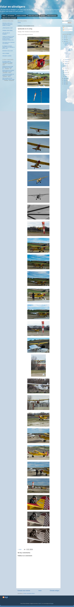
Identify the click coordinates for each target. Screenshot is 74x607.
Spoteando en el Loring (68, 45)
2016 (65, 39)
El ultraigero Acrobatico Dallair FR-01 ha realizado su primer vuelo (8, 47)
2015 (65, 41)
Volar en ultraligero (12, 6)
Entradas (65, 27)
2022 (65, 36)
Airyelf (39, 603)
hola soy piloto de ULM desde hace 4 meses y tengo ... (8, 79)
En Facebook (11, 15)
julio (66, 65)
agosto (66, 63)
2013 (65, 80)
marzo (66, 72)
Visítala (19, 22)
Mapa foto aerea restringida (9, 17)
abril (66, 70)
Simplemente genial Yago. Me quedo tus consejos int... (7, 67)
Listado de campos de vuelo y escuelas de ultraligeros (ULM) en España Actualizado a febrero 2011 (8, 38)
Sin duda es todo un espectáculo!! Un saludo (7, 62)
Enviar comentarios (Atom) (29, 593)
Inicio (4, 15)
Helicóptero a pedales (6, 55)
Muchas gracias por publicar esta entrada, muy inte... (8, 71)
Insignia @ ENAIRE (21, 15)
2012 (65, 82)
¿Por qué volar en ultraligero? (6, 33)
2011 (65, 83)
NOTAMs (43, 15)
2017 (65, 37)
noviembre (67, 59)
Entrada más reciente (24, 590)
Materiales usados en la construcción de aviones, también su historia (7, 24)
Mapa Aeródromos (51, 15)
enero (66, 76)
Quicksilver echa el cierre (7, 50)
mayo (66, 68)
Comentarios (66, 30)
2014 (65, 78)
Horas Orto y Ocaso (33, 15)
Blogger (51, 603)
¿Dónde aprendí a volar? (7, 27)
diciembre (67, 43)
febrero (66, 74)
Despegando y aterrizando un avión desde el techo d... (68, 55)
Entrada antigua (54, 590)
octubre (66, 61)
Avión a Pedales (5, 53)
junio (66, 66)
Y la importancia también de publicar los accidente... (8, 75)
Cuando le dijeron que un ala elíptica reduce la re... (68, 49)
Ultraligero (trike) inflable (7, 30)
